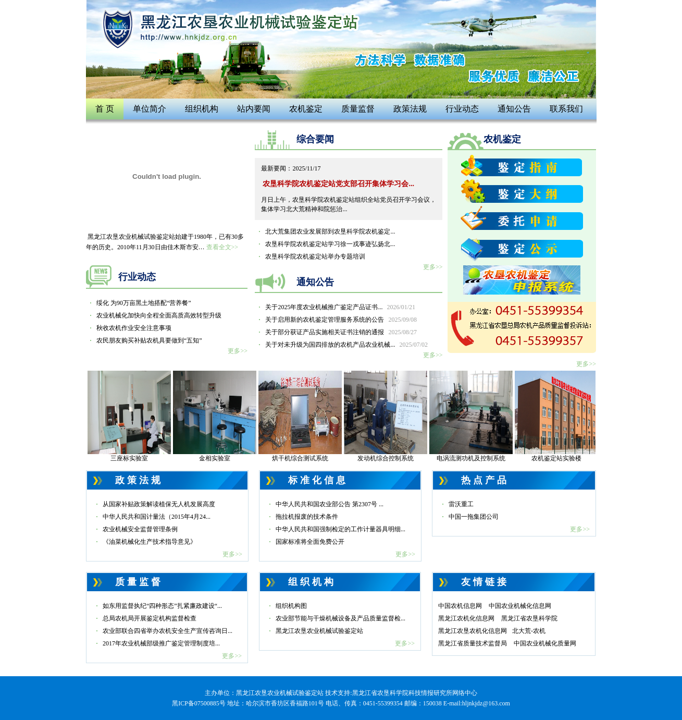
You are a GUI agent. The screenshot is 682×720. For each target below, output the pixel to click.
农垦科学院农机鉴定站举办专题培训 (315, 256)
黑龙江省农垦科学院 (529, 618)
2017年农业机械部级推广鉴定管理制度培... (161, 643)
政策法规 (410, 108)
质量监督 (358, 108)
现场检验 (129, 371)
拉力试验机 (556, 371)
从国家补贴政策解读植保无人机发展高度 (159, 504)
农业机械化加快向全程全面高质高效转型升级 (158, 315)
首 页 (104, 108)
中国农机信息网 (460, 605)
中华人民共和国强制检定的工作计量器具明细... (340, 529)
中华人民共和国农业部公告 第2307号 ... (329, 504)
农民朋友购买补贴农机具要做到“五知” (149, 340)
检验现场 (385, 371)
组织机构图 (291, 605)
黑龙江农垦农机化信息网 (472, 630)
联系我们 (566, 108)
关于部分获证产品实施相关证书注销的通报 (341, 332)
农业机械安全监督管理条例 (140, 529)
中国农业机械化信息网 (520, 605)
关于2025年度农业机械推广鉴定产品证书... (340, 307)
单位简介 (149, 108)
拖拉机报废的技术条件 (307, 516)
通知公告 (514, 108)
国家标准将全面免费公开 (310, 541)
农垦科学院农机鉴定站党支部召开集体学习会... (338, 184)
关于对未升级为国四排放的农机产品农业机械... (346, 344)
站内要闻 (253, 108)
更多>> (237, 351)
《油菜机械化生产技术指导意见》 (149, 541)
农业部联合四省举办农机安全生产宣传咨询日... (167, 630)
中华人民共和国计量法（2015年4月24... (156, 516)
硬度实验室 (471, 371)
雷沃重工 (461, 504)
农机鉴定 (306, 108)
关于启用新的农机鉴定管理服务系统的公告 (341, 319)
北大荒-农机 (528, 630)
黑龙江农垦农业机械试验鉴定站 (319, 630)
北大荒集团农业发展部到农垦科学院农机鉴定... (330, 231)
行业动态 (462, 108)
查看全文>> (222, 247)
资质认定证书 (300, 371)
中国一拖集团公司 (474, 516)
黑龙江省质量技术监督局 (472, 643)
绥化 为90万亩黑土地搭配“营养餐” (143, 303)
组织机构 (201, 108)
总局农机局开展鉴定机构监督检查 (149, 618)
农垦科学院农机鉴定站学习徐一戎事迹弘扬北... (330, 244)
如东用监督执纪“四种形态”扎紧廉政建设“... (162, 605)
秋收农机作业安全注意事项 (133, 328)
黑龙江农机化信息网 (466, 618)
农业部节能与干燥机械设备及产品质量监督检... (340, 618)
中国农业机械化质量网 (545, 643)
